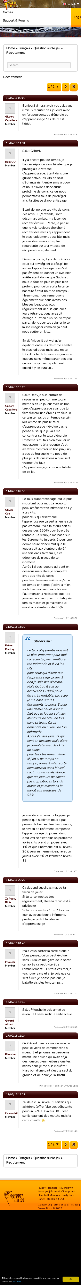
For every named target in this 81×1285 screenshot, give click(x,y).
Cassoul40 (11, 1113)
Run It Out (58, 1199)
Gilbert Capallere (11, 118)
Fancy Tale (44, 1199)
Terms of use (60, 1205)
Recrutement (15, 53)
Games (8, 12)
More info (17, 1281)
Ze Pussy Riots (10, 900)
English (69, 4)
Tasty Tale (68, 1195)
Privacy (74, 1205)
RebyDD (10, 162)
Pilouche (10, 962)
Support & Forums (16, 20)
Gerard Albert (9, 1022)
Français (24, 48)
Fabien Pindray (9, 647)
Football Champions (62, 1191)
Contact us (44, 1205)
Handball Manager (49, 1195)
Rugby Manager (47, 1188)
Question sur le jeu (46, 48)
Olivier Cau (9, 512)
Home (10, 48)
